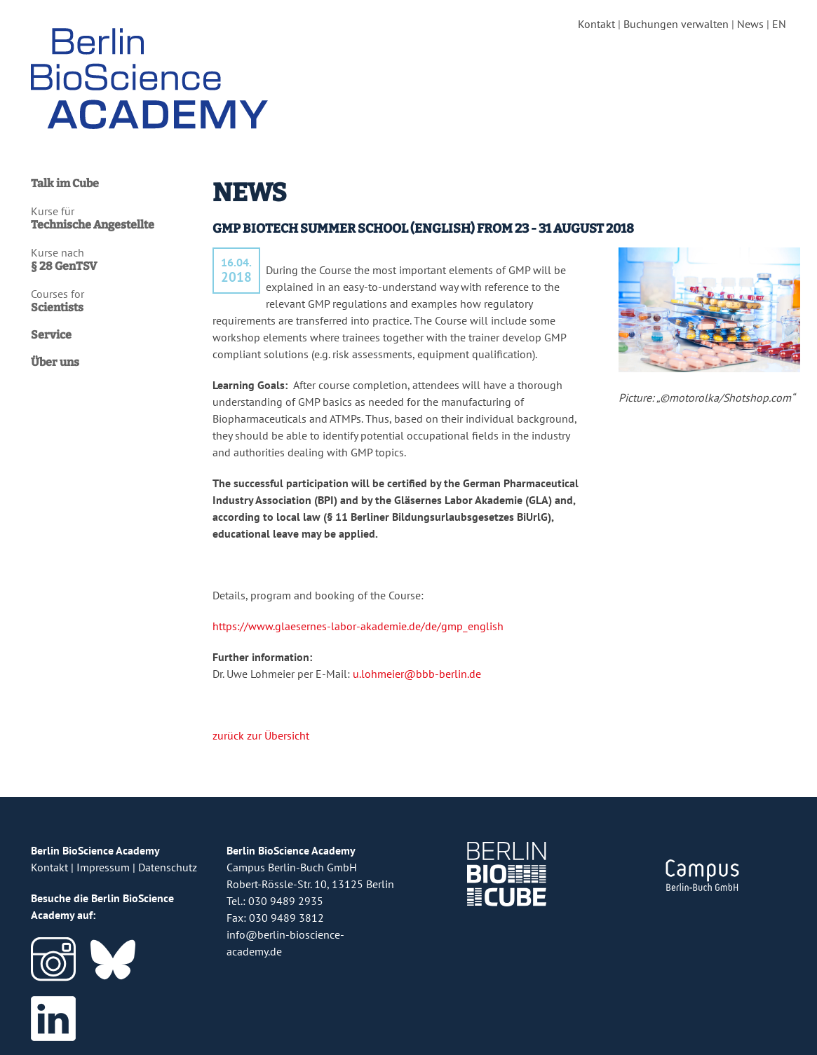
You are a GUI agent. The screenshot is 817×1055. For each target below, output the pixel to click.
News (750, 24)
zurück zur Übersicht (260, 735)
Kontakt (596, 24)
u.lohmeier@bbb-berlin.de (417, 674)
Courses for (114, 301)
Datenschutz (167, 867)
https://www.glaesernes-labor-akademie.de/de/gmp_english (358, 626)
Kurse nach (114, 259)
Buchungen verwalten (676, 24)
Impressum (103, 867)
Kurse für (114, 218)
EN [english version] (779, 24)
